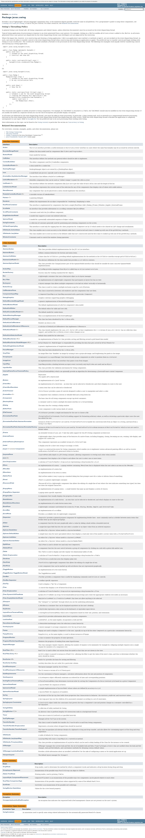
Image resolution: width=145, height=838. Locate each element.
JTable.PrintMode (9, 774)
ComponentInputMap (10, 294)
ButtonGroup (7, 286)
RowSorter (6, 659)
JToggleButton (8, 569)
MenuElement (8, 190)
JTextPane (6, 566)
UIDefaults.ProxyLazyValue (13, 742)
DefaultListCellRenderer (11, 322)
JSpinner (6, 526)
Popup (5, 630)
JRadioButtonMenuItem (11, 503)
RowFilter (6, 650)
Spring (5, 695)
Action (5, 147)
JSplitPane (6, 544)
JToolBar (6, 576)
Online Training (11, 135)
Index (47, 5)
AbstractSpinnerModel (11, 263)
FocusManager (8, 349)
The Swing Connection (14, 132)
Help (51, 5)
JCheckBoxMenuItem (10, 387)
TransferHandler (9, 722)
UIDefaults (7, 735)
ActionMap (7, 269)
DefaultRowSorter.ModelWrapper (15, 342)
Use (29, 5)
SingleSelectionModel (10, 215)
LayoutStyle (7, 616)
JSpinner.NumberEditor (11, 540)
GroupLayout (7, 357)
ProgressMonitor (9, 637)
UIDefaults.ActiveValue (11, 230)
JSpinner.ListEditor (9, 537)
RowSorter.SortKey (10, 663)
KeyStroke (6, 608)
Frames (26, 9)
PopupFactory (8, 634)
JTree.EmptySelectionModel (13, 598)
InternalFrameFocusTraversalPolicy (15, 371)
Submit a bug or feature (6, 827)
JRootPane (6, 506)
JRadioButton (7, 499)
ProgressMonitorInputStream (13, 641)
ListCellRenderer (9, 179)
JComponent (7, 398)
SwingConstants (9, 222)
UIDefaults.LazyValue (11, 233)
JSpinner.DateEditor (10, 530)
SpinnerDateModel (9, 684)
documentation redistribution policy (58, 834)
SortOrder (6, 784)
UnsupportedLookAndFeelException (16, 800)
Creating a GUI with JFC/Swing (13, 23)
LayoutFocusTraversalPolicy (13, 612)
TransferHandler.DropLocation (14, 726)
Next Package (15, 9)
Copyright (3, 832)
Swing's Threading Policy (15, 27)
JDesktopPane (8, 401)
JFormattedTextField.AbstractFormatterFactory (20, 427)
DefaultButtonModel (10, 304)
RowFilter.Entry (8, 653)
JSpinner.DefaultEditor (11, 533)
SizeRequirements (9, 673)
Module (10, 5)
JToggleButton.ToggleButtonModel (15, 573)
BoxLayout (6, 283)
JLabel (5, 445)
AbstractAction (8, 249)
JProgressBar (7, 495)
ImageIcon (7, 360)
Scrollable (6, 208)
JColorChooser (8, 391)
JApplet (5, 374)
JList (4, 458)
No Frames (33, 9)
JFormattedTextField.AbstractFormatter (17, 421)
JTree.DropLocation (10, 591)
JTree (5, 587)
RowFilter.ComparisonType (12, 781)
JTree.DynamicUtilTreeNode (13, 594)
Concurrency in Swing (76, 122)
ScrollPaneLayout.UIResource (13, 670)
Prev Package (5, 9)
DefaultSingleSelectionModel (13, 346)
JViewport (6, 601)
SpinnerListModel (9, 688)
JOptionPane (7, 476)
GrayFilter (6, 353)
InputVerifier (7, 367)
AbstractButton (8, 252)
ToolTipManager (8, 718)
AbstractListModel (9, 259)
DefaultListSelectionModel (12, 335)
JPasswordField (8, 483)
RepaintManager (9, 644)
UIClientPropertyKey (10, 226)
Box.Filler (6, 279)
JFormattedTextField (10, 416)
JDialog (5, 405)
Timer (5, 715)
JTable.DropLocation (10, 555)
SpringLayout (7, 698)
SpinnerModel (8, 219)
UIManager (7, 745)
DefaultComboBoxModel (12, 312)
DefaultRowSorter (9, 339)
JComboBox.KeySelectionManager (15, 176)
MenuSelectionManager (11, 623)
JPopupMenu (7, 488)
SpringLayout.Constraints (12, 702)
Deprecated (40, 5)
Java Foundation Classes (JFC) (16, 137)
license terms (38, 834)
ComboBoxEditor (9, 162)
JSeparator (7, 517)
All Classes (45, 9)
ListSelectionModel (10, 187)
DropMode (6, 766)
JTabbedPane (7, 548)
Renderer (6, 201)
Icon (4, 172)
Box (4, 276)
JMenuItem (7, 472)
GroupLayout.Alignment (11, 770)
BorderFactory (8, 272)
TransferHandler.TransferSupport (15, 729)
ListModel (6, 183)
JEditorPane (7, 408)
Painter (5, 197)
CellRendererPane (9, 290)
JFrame (5, 432)
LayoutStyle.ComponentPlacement (15, 777)
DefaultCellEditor (9, 308)
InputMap (6, 364)
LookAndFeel (7, 619)
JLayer (5, 449)
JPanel (5, 479)
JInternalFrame (8, 436)
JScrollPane (7, 513)
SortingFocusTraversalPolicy (13, 681)
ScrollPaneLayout (9, 666)
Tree (32, 5)
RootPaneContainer (10, 204)
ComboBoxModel (9, 165)
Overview (4, 5)
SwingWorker (7, 711)
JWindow (6, 605)
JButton (5, 380)
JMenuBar (6, 469)
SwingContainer (8, 812)
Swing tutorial (43, 122)
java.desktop (12, 14)
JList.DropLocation (9, 461)
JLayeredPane (8, 454)
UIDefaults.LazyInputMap (12, 738)
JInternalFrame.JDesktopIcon (13, 441)
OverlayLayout (8, 626)
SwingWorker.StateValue (12, 788)
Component (19, 449)
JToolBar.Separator (9, 580)
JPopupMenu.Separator (11, 492)
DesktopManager (9, 169)
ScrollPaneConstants (10, 212)
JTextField (6, 562)
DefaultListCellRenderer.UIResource (16, 326)
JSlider (5, 523)
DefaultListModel (9, 329)
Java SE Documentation (37, 829)
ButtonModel (7, 154)
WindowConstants (9, 237)
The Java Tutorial (12, 133)
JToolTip (5, 583)
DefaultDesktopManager (12, 315)
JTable (5, 551)
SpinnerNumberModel (11, 691)
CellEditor (6, 158)
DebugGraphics (8, 297)
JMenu (5, 465)
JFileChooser (7, 412)
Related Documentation (70, 23)
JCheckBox (7, 383)
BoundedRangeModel (10, 151)
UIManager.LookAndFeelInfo (13, 751)
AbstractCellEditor (9, 256)
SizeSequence (8, 677)
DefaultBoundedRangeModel (13, 301)
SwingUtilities (8, 708)
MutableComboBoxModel (12, 194)
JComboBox (7, 394)
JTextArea (6, 558)
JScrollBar (6, 510)
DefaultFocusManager (11, 319)
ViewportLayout (8, 754)
